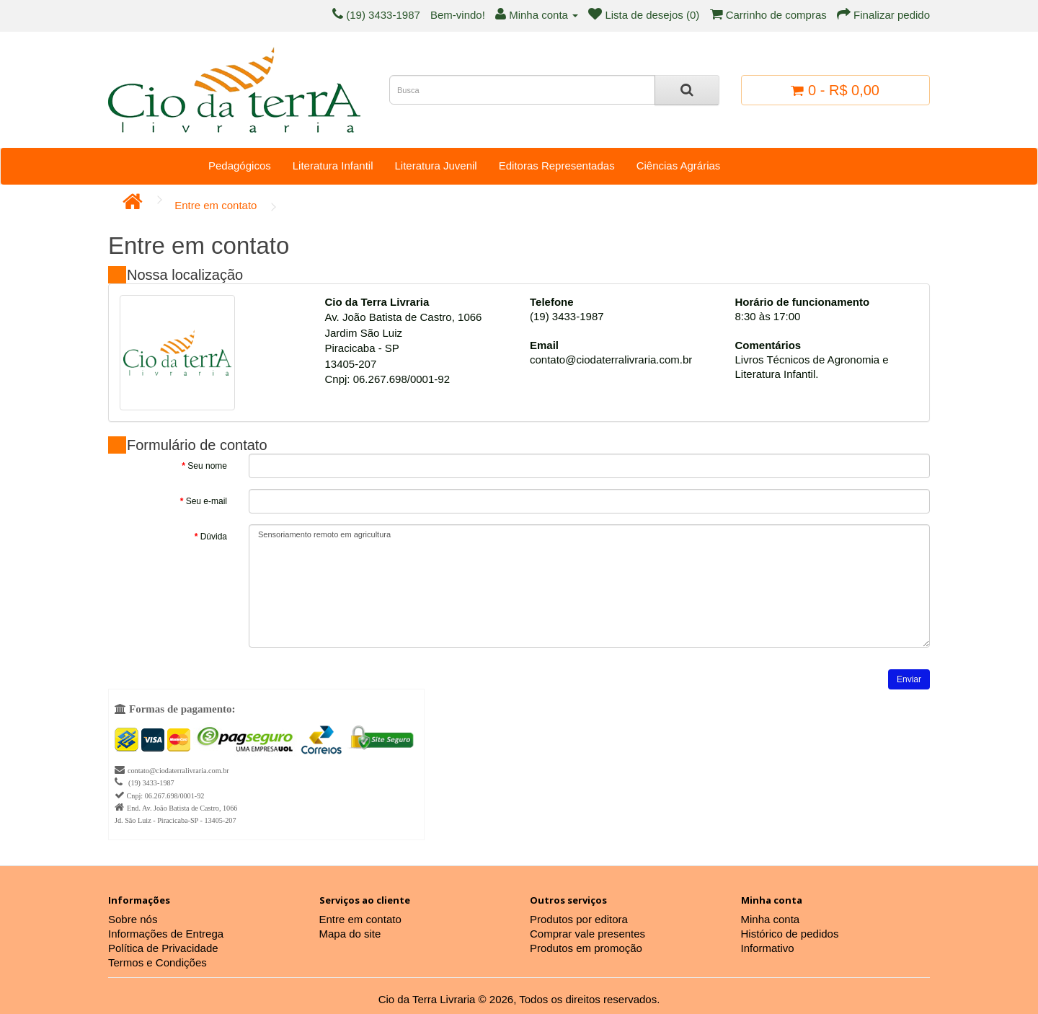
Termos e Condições (157, 962)
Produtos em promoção (586, 948)
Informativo (767, 948)
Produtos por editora (579, 919)
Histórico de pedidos (790, 933)
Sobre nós (132, 919)
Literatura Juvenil (435, 165)
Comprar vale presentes (587, 933)
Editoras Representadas (557, 165)
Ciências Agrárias (678, 165)
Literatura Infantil (333, 165)
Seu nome (207, 466)
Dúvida (213, 537)
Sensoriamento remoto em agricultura (589, 586)
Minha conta (770, 919)
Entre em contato (215, 205)
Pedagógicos (239, 165)
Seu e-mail (206, 501)
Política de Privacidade (163, 948)
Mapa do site (350, 933)
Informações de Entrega (165, 933)
